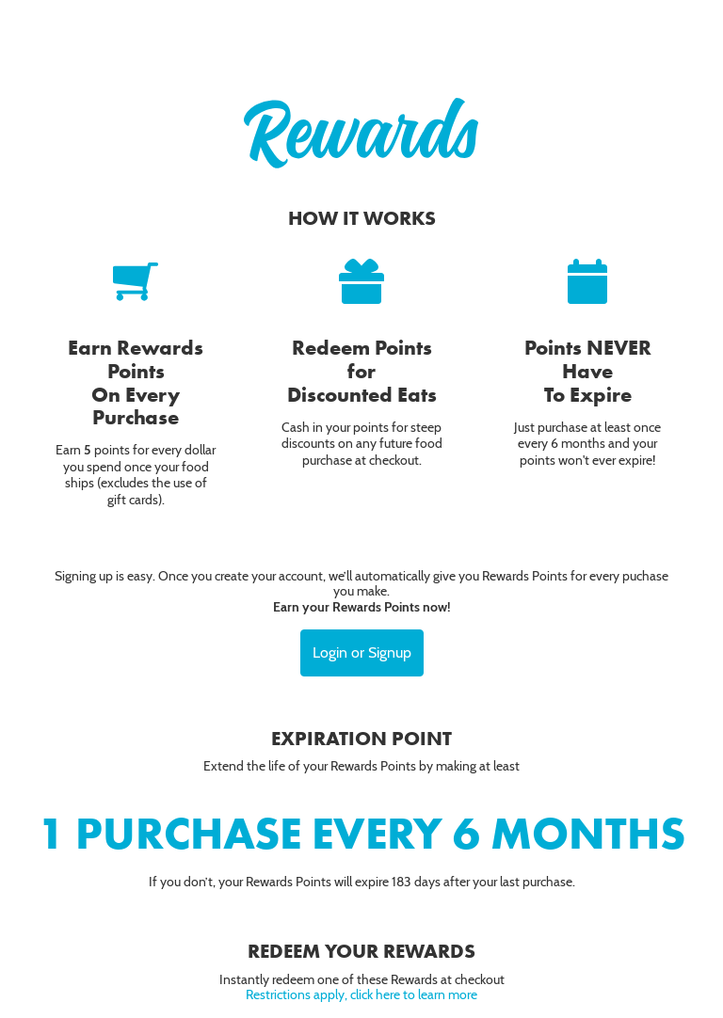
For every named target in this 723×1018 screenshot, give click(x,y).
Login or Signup (362, 652)
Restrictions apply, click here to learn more (361, 994)
